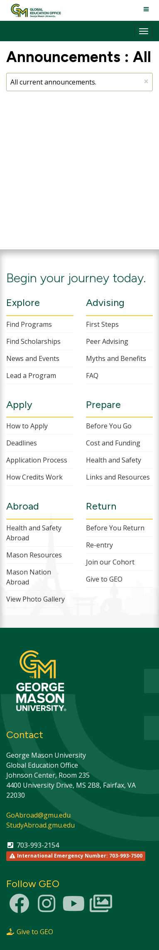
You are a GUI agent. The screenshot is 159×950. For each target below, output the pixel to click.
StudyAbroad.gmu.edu (40, 825)
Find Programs (29, 324)
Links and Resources (118, 477)
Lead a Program (31, 375)
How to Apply (27, 425)
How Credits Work (34, 477)
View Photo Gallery (35, 599)
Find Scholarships (33, 341)
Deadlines (21, 443)
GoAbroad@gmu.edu (38, 815)
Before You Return (115, 527)
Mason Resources (34, 555)
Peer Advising (107, 341)
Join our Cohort (110, 562)
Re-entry (99, 545)
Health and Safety (113, 460)
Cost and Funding (113, 443)
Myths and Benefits (116, 358)
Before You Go (109, 425)
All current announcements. (79, 81)
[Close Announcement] (146, 81)
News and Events (32, 358)
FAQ (92, 375)
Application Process (36, 460)
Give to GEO (104, 579)
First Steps (102, 324)
